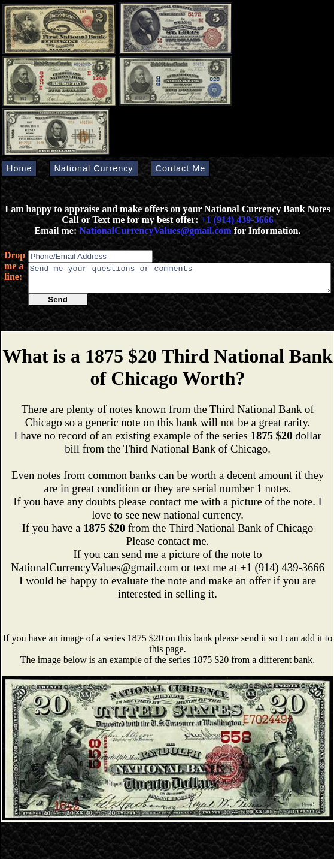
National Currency (93, 168)
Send (58, 304)
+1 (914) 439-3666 (237, 220)
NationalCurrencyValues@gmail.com (154, 230)
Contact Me (181, 168)
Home (19, 168)
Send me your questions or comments (179, 281)
